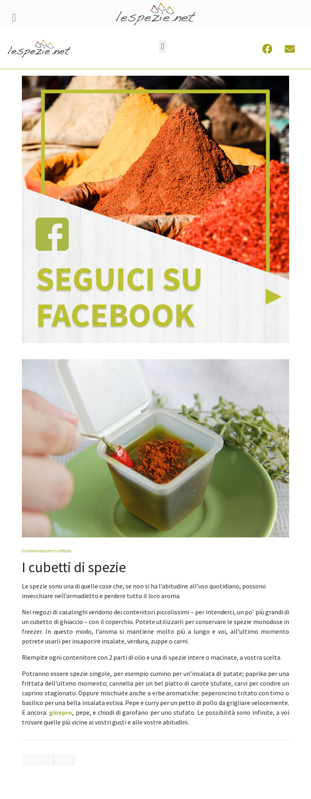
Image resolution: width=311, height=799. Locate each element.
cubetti (36, 760)
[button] (162, 46)
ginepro (60, 712)
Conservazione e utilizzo (47, 551)
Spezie (63, 760)
